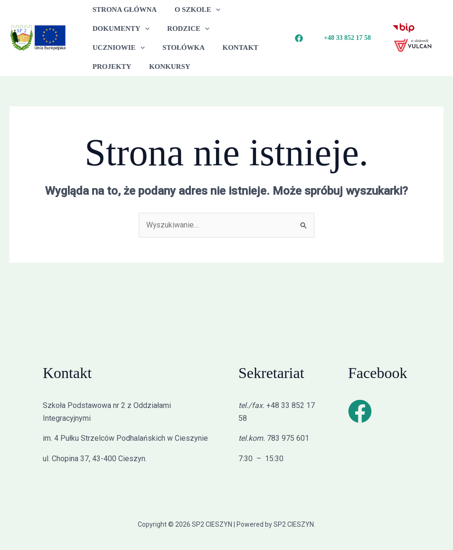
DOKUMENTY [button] (119, 28)
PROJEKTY (217, 47)
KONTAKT (165, 47)
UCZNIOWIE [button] (244, 28)
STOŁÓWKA (112, 47)
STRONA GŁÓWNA (123, 9)
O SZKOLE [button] (192, 9)
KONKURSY (111, 66)
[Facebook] (299, 38)
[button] (210, 9)
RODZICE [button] (183, 28)
